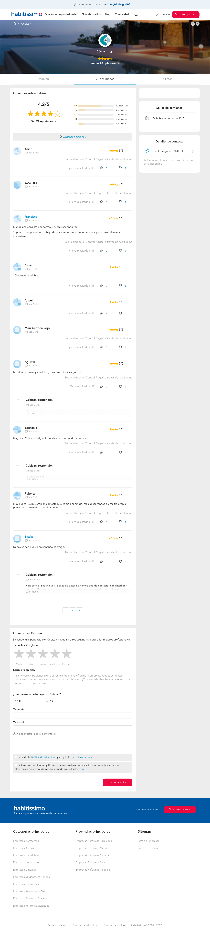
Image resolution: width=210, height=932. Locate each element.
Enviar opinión (117, 782)
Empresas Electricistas (26, 855)
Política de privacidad (85, 925)
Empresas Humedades (26, 862)
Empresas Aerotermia (26, 841)
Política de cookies (115, 925)
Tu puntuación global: (26, 645)
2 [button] (73, 610)
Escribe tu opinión (24, 670)
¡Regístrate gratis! (119, 4)
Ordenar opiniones (73, 137)
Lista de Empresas (148, 841)
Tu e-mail (18, 722)
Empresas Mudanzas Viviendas (31, 877)
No (51, 701)
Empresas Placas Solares (27, 884)
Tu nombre (19, 709)
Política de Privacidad (43, 757)
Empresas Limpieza (24, 870)
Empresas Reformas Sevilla (91, 862)
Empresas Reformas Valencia (92, 870)
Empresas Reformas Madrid (92, 848)
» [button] (79, 610)
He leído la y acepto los (53, 757)
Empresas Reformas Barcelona (93, 841)
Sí (20, 701)
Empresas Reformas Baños (29, 891)
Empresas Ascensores (26, 848)
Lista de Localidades (150, 848)
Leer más (31, 413)
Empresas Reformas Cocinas (30, 898)
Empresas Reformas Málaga (92, 855)
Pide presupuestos (186, 14)
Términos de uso (82, 757)
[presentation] (38, 744)
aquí (81, 769)
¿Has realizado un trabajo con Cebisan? (37, 694)
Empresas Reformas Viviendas (31, 906)
